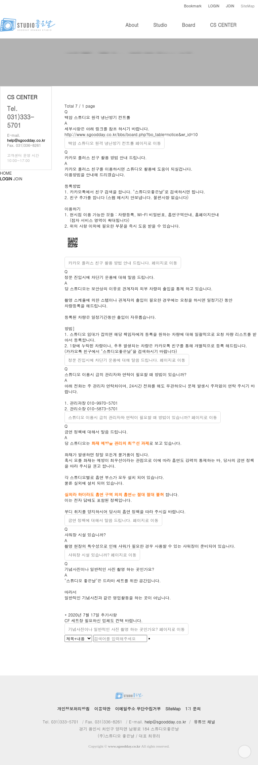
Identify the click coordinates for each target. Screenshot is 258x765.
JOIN (17, 178)
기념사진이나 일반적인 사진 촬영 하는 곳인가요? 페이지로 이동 (126, 629)
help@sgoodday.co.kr (26, 140)
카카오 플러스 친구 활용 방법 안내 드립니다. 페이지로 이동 (122, 263)
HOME (6, 173)
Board (188, 29)
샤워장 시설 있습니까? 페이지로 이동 (102, 554)
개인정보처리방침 (73, 708)
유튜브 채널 (204, 721)
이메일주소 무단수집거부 (138, 708)
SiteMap (248, 5)
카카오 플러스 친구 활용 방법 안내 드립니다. (105, 157)
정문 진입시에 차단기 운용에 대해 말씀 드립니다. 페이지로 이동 (126, 360)
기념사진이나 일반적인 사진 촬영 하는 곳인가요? (109, 569)
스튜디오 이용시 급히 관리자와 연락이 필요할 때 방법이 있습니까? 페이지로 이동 (142, 417)
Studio (160, 29)
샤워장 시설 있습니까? (85, 534)
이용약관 (102, 708)
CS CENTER (223, 29)
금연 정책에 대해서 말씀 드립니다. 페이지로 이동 (113, 520)
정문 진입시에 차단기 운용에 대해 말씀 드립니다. (109, 277)
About (132, 29)
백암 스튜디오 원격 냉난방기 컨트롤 (97, 117)
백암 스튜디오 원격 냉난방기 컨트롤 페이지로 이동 (114, 143)
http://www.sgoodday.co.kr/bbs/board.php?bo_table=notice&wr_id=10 (131, 134)
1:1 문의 (193, 708)
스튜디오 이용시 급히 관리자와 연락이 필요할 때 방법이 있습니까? (125, 374)
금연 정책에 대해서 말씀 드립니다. (96, 431)
